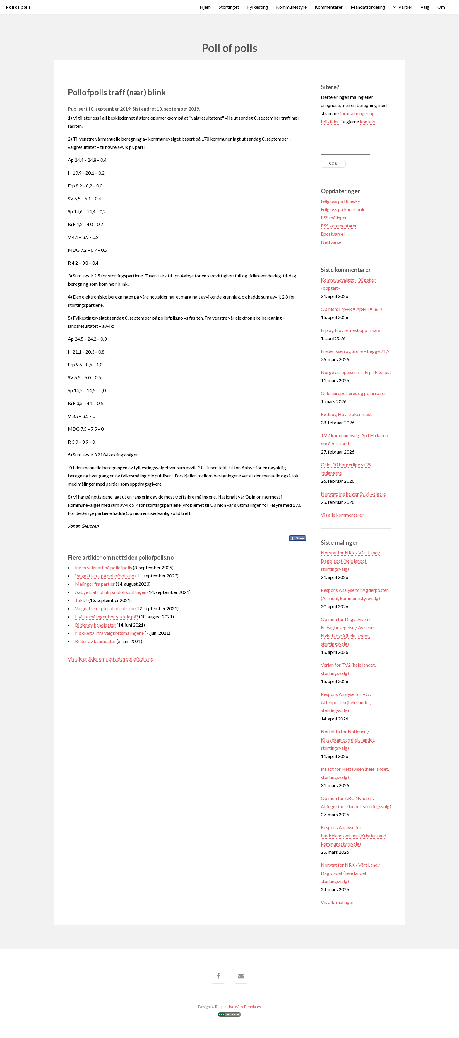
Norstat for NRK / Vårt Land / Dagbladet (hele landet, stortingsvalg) (350, 561)
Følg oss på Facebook (342, 209)
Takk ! (81, 600)
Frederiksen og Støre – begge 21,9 (355, 351)
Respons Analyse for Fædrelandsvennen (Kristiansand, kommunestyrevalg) (354, 835)
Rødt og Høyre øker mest (346, 414)
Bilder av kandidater (95, 624)
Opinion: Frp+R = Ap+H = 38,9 (351, 309)
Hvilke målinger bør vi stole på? (106, 616)
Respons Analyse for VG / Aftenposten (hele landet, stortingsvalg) (346, 702)
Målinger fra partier (95, 584)
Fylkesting (257, 7)
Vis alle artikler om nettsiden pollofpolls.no (110, 658)
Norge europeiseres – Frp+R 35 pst (356, 372)
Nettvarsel (331, 242)
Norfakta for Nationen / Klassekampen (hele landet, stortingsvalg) (348, 740)
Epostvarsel (333, 234)
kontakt (368, 121)
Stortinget (229, 7)
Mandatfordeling (368, 7)
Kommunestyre (291, 7)
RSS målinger (334, 217)
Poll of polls (18, 7)
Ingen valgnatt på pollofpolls (103, 567)
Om (441, 7)
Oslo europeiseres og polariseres (353, 393)
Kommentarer (329, 7)
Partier (405, 7)
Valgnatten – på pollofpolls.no (104, 575)
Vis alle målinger (337, 902)
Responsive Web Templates (238, 1006)
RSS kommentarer (339, 225)
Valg (424, 7)
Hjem (205, 7)
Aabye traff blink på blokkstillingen (110, 592)
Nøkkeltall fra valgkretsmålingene (109, 633)
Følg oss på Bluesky (340, 201)
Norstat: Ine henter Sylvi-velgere (353, 493)
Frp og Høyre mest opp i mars (350, 330)
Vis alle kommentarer (342, 515)
